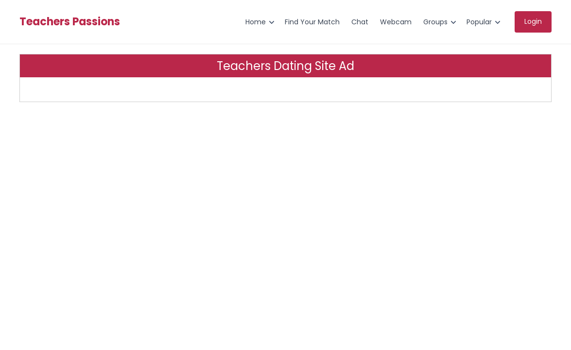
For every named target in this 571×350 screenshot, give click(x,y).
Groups (435, 22)
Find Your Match (312, 22)
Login (533, 21)
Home (255, 22)
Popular (479, 22)
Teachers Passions (69, 22)
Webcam (396, 22)
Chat (359, 22)
